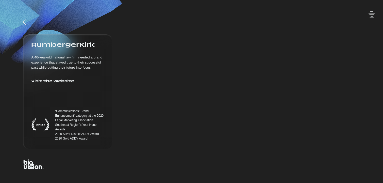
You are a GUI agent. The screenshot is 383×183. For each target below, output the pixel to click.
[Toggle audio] (372, 14)
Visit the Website (52, 81)
